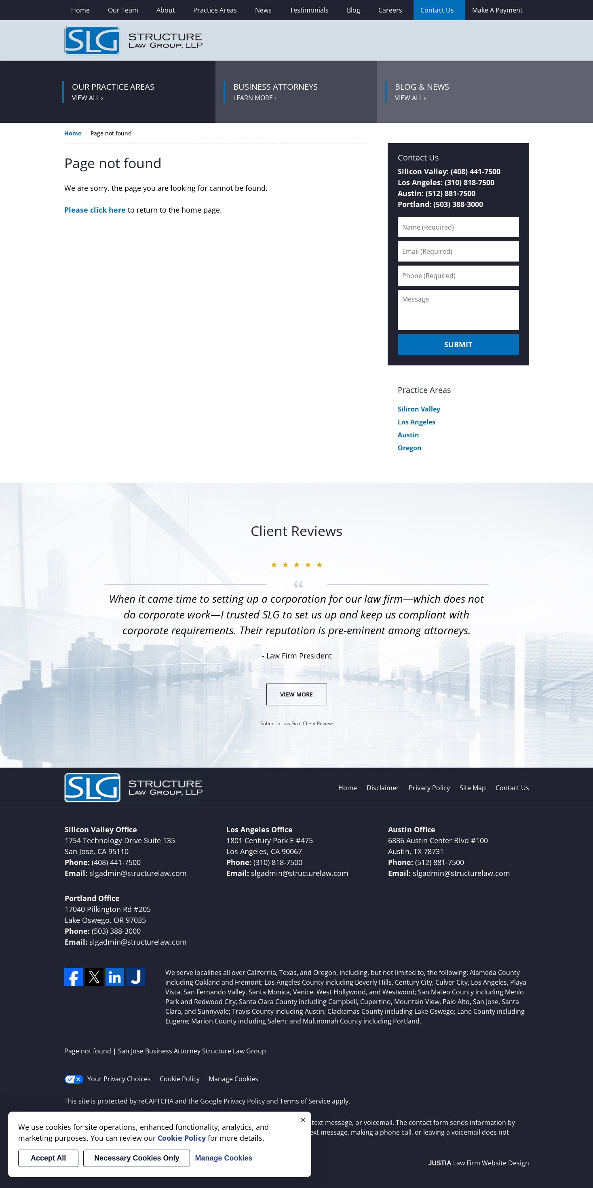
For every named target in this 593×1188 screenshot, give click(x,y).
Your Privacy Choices (107, 1079)
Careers (390, 10)
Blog (353, 10)
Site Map (473, 787)
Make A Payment (497, 10)
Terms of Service (305, 1101)
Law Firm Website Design (478, 1162)
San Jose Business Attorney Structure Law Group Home (133, 40)
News (263, 10)
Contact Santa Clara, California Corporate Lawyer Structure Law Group (466, 40)
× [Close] (303, 1120)
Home (80, 10)
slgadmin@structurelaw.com (138, 873)
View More (296, 694)
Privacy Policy (429, 787)
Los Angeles (416, 422)
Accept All (48, 1158)
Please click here (95, 210)
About (165, 10)
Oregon (410, 447)
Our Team (123, 10)
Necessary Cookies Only (136, 1158)
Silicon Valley (419, 409)
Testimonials (309, 10)
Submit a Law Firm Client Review (296, 723)
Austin (408, 434)
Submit (458, 344)
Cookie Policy (180, 1078)
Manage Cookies (233, 1078)
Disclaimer (383, 787)
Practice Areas (215, 10)
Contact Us (437, 10)
